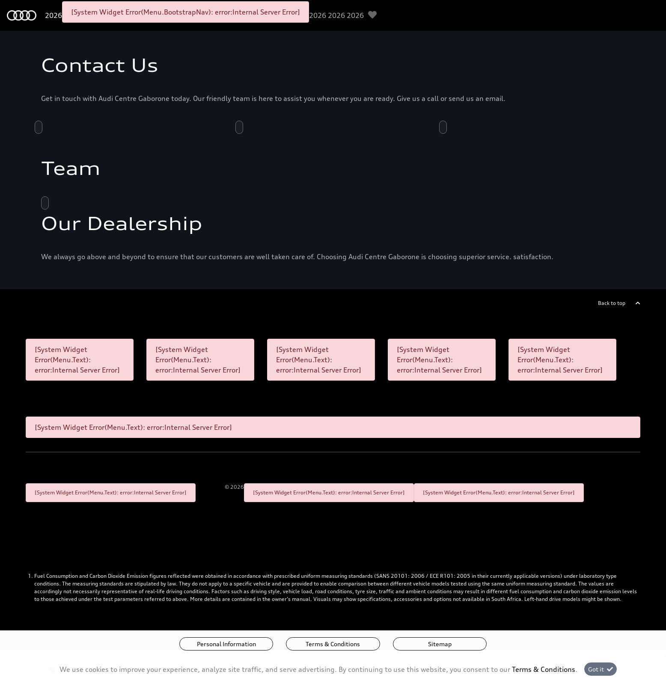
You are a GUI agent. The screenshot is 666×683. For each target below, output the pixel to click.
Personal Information (226, 644)
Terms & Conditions (333, 644)
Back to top (611, 303)
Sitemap (440, 644)
